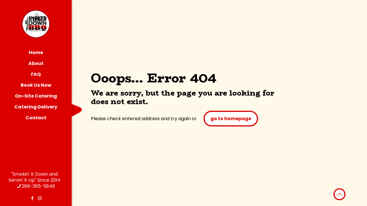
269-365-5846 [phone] (38, 186)
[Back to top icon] (339, 194)
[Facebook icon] (32, 198)
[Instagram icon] (40, 198)
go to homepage (230, 118)
